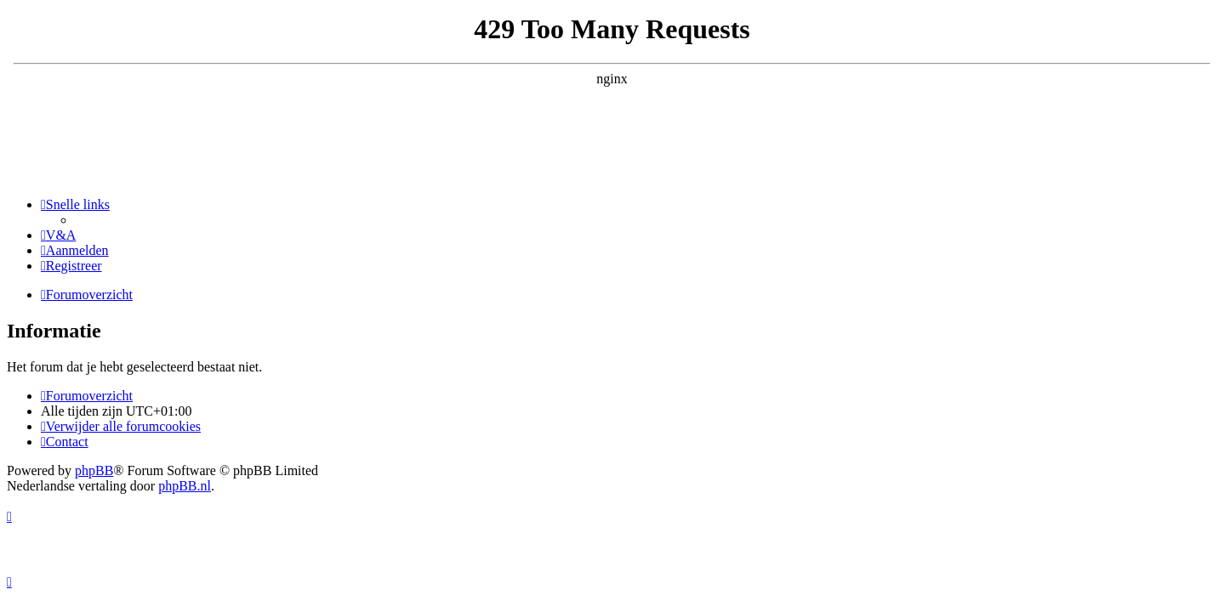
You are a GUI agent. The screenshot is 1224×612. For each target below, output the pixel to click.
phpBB (94, 470)
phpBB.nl (184, 486)
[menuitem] (58, 235)
